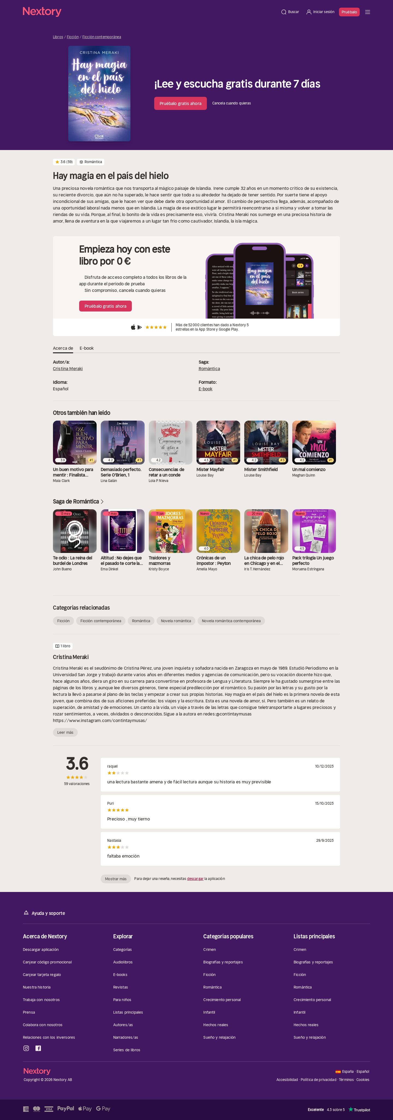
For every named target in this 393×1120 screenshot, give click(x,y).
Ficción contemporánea (101, 37)
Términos (346, 1079)
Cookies (363, 1080)
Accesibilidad (287, 1079)
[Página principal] (150, 12)
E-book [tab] (87, 348)
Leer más (65, 732)
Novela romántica (176, 620)
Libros (58, 37)
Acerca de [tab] (63, 348)
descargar (195, 878)
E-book (206, 388)
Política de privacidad (319, 1079)
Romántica (209, 368)
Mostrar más (116, 878)
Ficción (73, 37)
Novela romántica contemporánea (231, 620)
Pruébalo (349, 12)
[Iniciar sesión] (320, 12)
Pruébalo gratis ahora (180, 103)
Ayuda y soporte (44, 912)
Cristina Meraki (68, 368)
